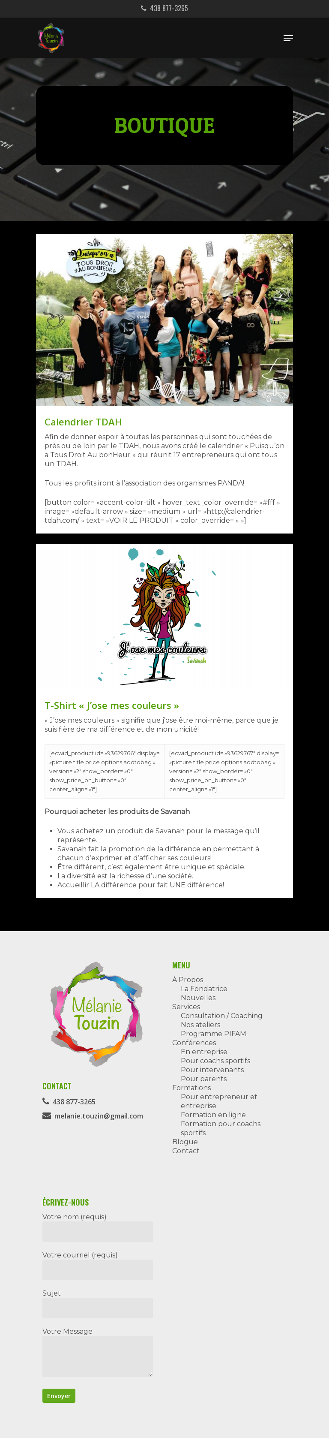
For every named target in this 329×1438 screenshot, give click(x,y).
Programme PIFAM (213, 1034)
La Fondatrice (204, 989)
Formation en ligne (213, 1115)
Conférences (194, 1043)
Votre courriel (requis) (97, 1265)
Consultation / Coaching (222, 1016)
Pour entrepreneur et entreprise (219, 1101)
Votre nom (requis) (97, 1227)
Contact (186, 1151)
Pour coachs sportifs (215, 1061)
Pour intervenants (212, 1070)
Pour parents (204, 1079)
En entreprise (204, 1052)
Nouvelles (198, 998)
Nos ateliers (200, 1025)
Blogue (185, 1142)
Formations (191, 1088)
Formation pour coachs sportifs (220, 1128)
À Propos (187, 980)
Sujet (97, 1303)
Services (186, 1007)
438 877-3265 (164, 8)
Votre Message (97, 1353)
